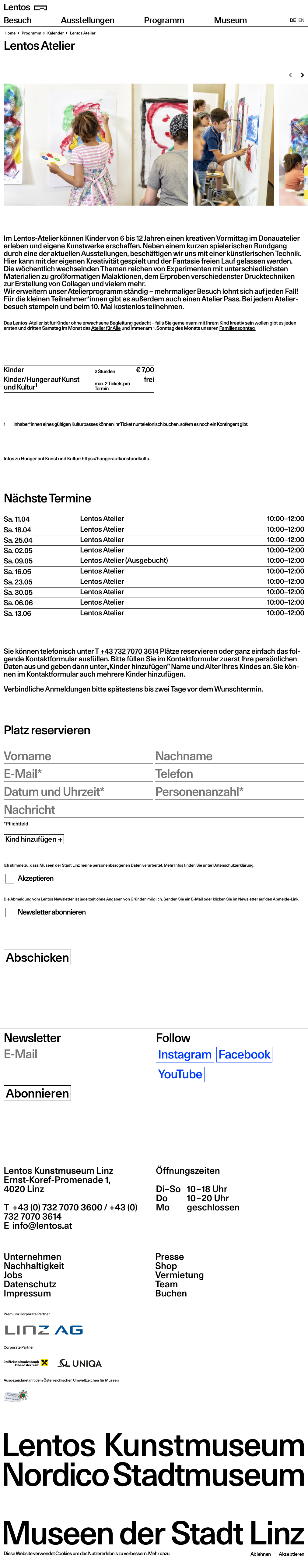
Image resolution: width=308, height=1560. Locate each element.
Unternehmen (32, 1256)
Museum (230, 20)
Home (10, 33)
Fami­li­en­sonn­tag (237, 328)
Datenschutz (30, 1284)
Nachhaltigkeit (34, 1266)
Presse (169, 1256)
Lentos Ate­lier (82, 33)
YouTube (180, 1074)
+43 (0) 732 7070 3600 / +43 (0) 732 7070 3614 (71, 1212)
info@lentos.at (41, 1225)
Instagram (185, 1054)
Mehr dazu (159, 1553)
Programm (164, 20)
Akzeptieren (291, 1554)
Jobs (13, 1275)
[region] (154, 145)
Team (166, 1284)
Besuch (17, 20)
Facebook (244, 1054)
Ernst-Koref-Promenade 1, (57, 1184)
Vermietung (179, 1275)
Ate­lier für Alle (106, 328)
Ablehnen (260, 1554)
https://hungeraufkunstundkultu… (117, 458)
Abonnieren (37, 1093)
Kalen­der (55, 33)
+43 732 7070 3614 (129, 651)
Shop (166, 1266)
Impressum (27, 1293)
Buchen (171, 1293)
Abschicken (37, 957)
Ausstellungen (87, 20)
